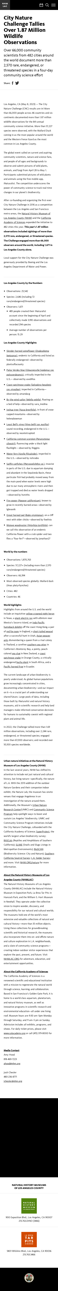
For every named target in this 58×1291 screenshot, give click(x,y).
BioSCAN (38, 849)
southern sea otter (36, 644)
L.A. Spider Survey (40, 858)
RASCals (8, 840)
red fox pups (12, 631)
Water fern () (21, 453)
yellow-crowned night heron (40, 613)
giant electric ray (24, 618)
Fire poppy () (23, 500)
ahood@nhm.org (12, 1063)
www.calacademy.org (14, 1033)
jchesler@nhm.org (13, 1081)
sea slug (16, 653)
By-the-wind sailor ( (23, 399)
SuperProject (42, 831)
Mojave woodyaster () (27, 525)
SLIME (19, 844)
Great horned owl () (24, 515)
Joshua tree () (21, 409)
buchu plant (22, 662)
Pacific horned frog (13, 666)
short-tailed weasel (43, 631)
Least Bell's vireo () (27, 424)
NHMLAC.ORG (11, 958)
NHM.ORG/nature (29, 862)
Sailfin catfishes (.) (25, 463)
